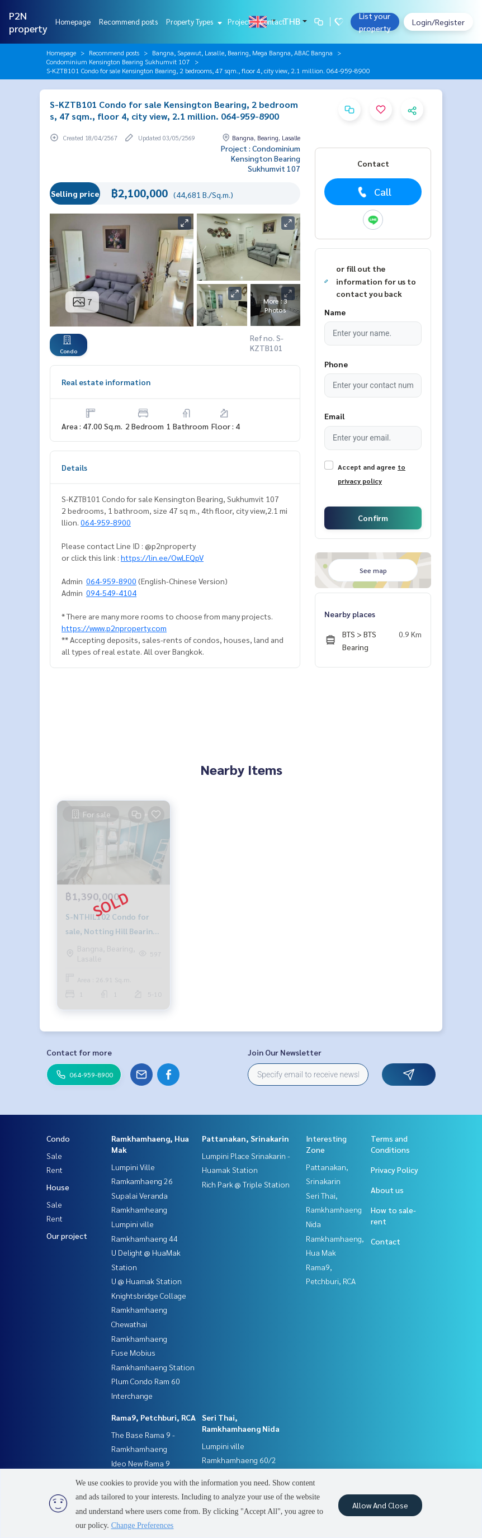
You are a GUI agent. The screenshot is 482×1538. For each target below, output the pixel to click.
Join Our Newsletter (285, 1052)
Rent (54, 1170)
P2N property (28, 22)
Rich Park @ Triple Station (246, 1184)
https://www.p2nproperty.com (114, 628)
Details (74, 467)
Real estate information (106, 382)
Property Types (192, 21)
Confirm (373, 518)
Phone (336, 364)
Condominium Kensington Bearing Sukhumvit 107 (118, 61)
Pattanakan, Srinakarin (245, 1138)
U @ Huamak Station (146, 1281)
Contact (272, 21)
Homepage (73, 21)
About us (387, 1190)
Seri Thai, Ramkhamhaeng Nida (334, 1209)
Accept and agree (366, 466)
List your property (375, 22)
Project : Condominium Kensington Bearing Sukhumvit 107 (260, 158)
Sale (54, 1156)
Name (335, 312)
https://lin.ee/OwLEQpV (162, 557)
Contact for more (79, 1052)
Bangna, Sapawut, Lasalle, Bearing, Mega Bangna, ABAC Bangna (242, 52)
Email (334, 416)
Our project (66, 1236)
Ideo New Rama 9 (140, 1463)
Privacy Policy (394, 1170)
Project (239, 21)
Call (373, 191)
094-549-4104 (111, 593)
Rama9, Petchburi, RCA (153, 1417)
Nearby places (349, 614)
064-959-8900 (106, 522)
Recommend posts (128, 21)
